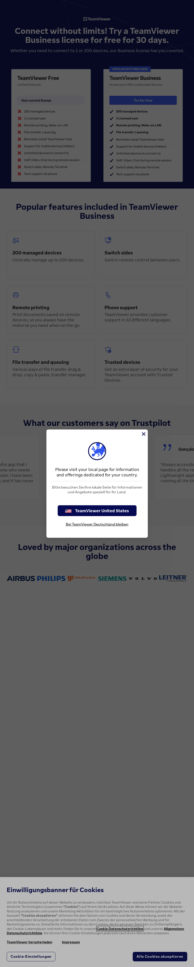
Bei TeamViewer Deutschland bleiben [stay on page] (97, 524)
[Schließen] (143, 433)
